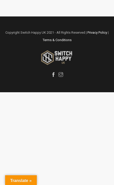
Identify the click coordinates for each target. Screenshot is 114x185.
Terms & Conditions (57, 40)
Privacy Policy (97, 32)
